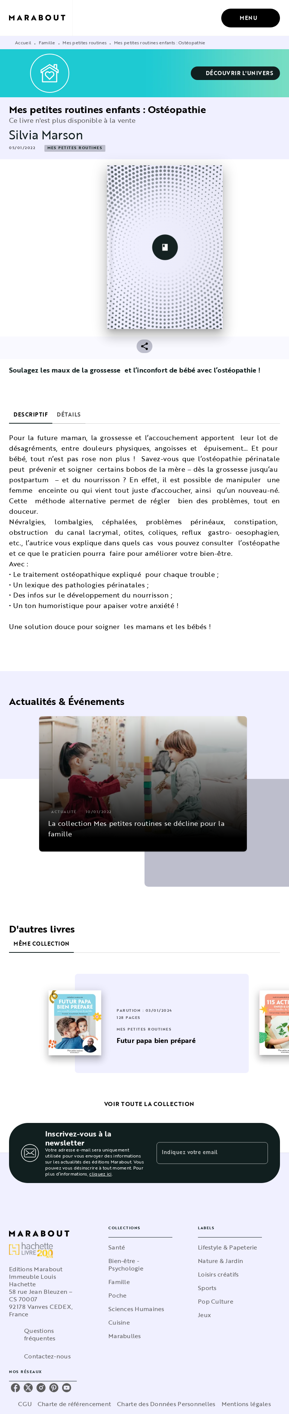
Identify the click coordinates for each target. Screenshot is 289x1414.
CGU (25, 1403)
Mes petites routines (84, 42)
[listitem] (15, 1387)
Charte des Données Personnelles (166, 1403)
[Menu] (250, 18)
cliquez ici (100, 1173)
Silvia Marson (46, 134)
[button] (235, 73)
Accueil (23, 42)
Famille (47, 42)
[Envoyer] (259, 1153)
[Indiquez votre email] (203, 1153)
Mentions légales (246, 1403)
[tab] (30, 415)
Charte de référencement (74, 1403)
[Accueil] (40, 18)
